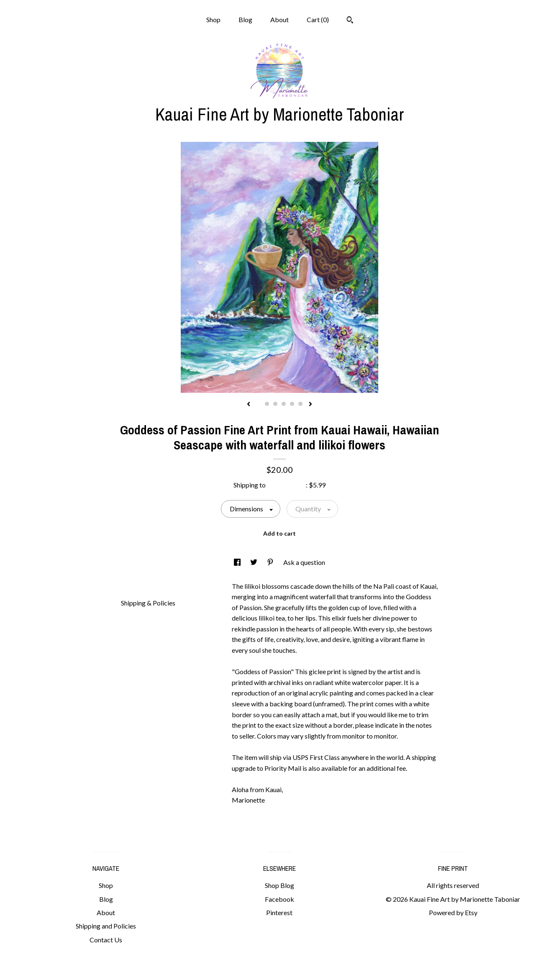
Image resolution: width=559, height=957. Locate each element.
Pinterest (279, 912)
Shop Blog (279, 885)
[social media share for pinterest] (271, 562)
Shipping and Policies (106, 926)
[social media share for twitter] (254, 562)
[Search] (350, 21)
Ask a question (304, 562)
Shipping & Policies (148, 603)
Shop (213, 19)
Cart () (318, 19)
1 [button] (258, 404)
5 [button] (292, 404)
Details (134, 585)
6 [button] (300, 404)
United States (286, 485)
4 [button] (284, 404)
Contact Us (106, 940)
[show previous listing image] (248, 405)
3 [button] (275, 404)
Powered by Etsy (453, 912)
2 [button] (267, 404)
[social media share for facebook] (238, 562)
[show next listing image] (310, 405)
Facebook (279, 899)
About (279, 19)
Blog (245, 19)
